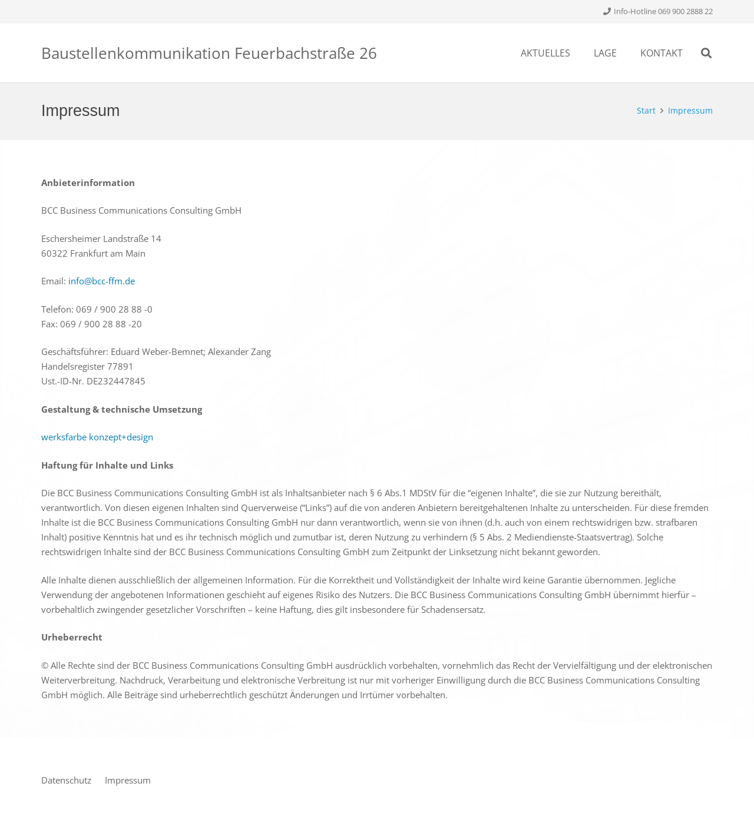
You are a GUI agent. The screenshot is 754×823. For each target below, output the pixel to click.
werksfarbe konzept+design (97, 437)
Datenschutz (66, 780)
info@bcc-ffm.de (101, 281)
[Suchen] (706, 53)
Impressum (128, 780)
